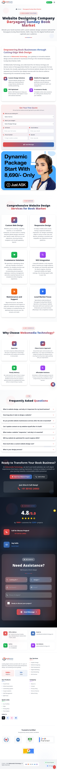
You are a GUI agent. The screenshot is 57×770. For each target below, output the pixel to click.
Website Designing (35, 666)
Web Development (35, 668)
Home (18, 9)
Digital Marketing (34, 670)
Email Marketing (34, 673)
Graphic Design (34, 663)
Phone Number (8, 134)
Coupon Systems (6, 692)
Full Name (6, 127)
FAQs (4, 707)
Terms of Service (34, 692)
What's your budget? (9, 120)
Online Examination (7, 687)
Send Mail (15, 547)
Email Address (33, 127)
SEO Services (33, 675)
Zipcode (32, 134)
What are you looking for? (10, 113)
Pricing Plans (5, 709)
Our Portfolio (6, 705)
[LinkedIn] (16, 719)
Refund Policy (34, 694)
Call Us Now (40, 478)
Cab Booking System (7, 689)
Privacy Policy (34, 689)
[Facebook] (7, 719)
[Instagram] (11, 719)
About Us (32, 685)
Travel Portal (5, 685)
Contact (32, 687)
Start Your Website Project (21, 478)
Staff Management (7, 694)
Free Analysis (5, 712)
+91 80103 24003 (28, 489)
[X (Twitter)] (3, 719)
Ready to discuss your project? (22, 604)
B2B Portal (5, 696)
